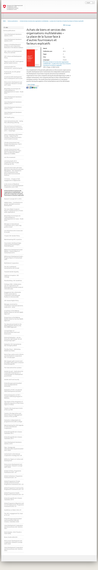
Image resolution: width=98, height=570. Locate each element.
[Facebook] (27, 87)
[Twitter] (29, 87)
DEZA (4, 21)
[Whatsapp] (35, 87)
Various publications (13, 21)
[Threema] (33, 87)
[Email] (36, 87)
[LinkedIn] (31, 87)
